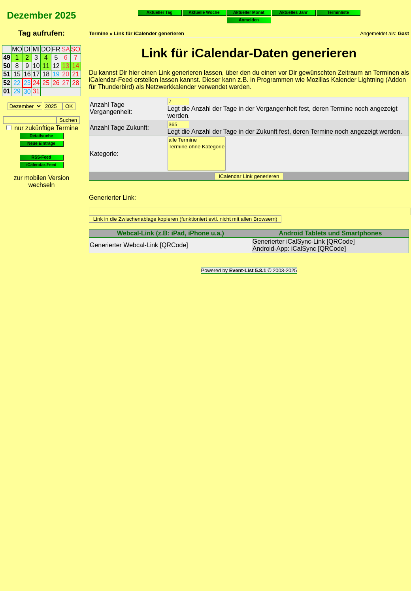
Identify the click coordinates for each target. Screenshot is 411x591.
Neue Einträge (41, 143)
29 (17, 91)
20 (65, 74)
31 (36, 91)
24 (36, 83)
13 (65, 66)
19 (56, 74)
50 (6, 66)
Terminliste (338, 12)
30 (27, 91)
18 (45, 74)
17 (36, 74)
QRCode (174, 245)
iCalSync (303, 248)
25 (45, 83)
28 (75, 83)
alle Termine (197, 140)
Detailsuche (41, 135)
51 (6, 74)
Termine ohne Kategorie (197, 147)
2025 (65, 15)
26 (56, 83)
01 (6, 91)
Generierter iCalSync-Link (289, 241)
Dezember (30, 15)
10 (36, 66)
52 (6, 83)
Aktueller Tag (159, 12)
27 (65, 83)
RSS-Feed (41, 157)
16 (27, 74)
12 (56, 66)
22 (17, 83)
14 (75, 66)
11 (45, 66)
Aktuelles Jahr (293, 12)
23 (27, 83)
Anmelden (249, 19)
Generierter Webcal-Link (124, 245)
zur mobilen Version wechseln (42, 181)
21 (75, 74)
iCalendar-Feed (41, 164)
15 (17, 74)
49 (6, 57)
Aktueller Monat (248, 12)
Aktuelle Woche (204, 12)
